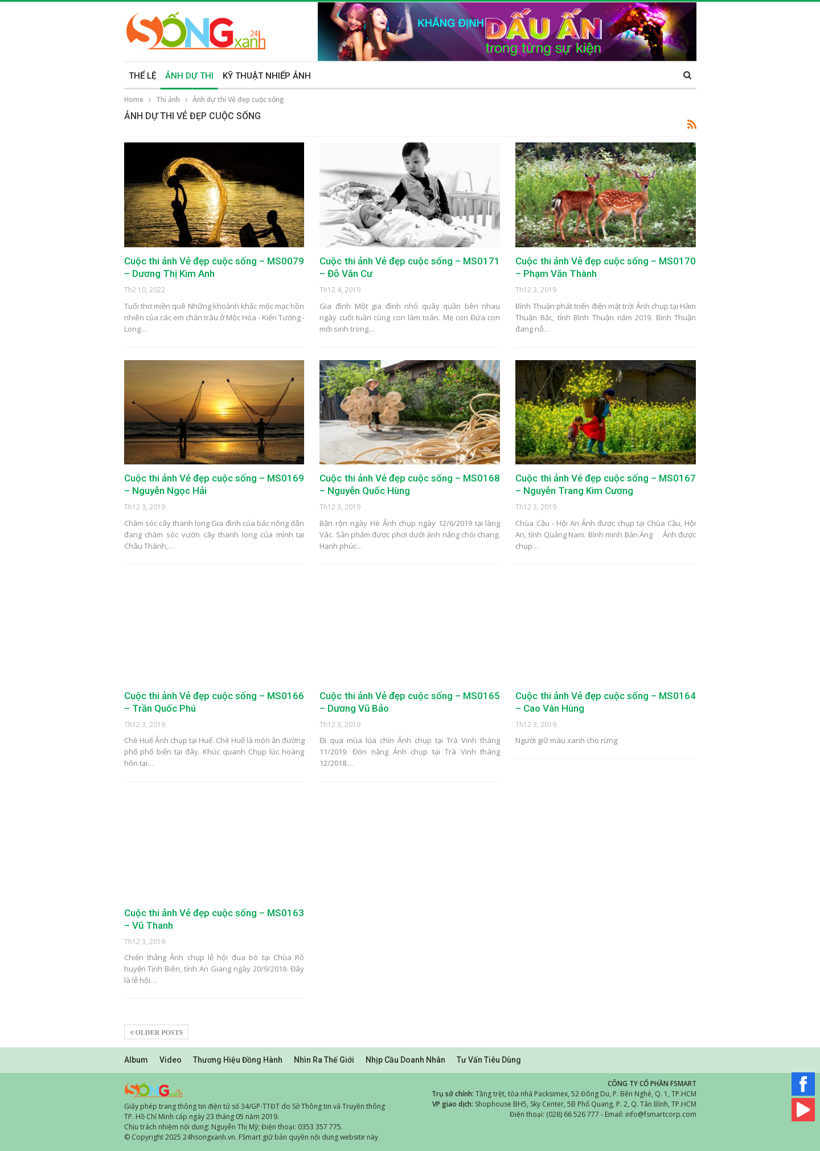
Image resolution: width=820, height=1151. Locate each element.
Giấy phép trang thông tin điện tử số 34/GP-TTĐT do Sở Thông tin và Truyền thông (254, 1106)
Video (170, 1059)
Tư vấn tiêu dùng (489, 1059)
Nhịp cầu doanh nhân (405, 1059)
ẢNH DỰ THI (189, 76)
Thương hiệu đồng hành (237, 1059)
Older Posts (156, 1032)
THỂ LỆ (142, 76)
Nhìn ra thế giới (324, 1059)
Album (136, 1059)
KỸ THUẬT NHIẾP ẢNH (267, 76)
